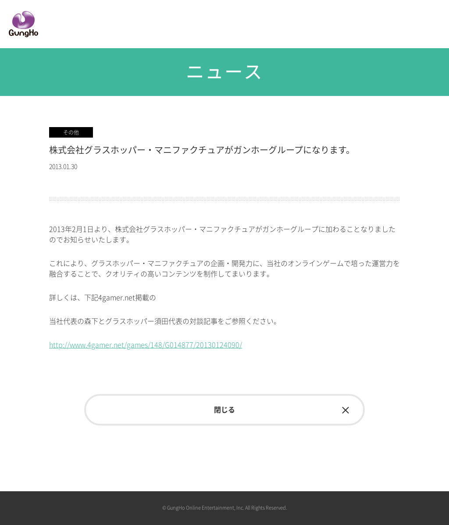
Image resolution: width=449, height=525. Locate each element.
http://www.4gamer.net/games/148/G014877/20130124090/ (145, 344)
